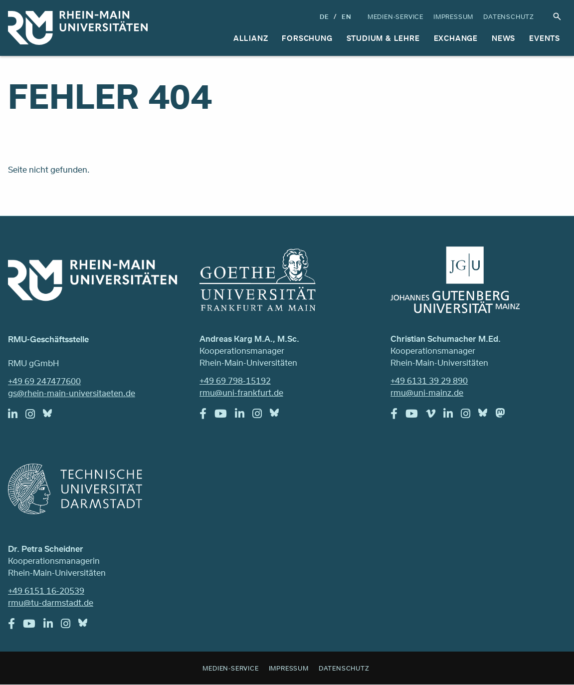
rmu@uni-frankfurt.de (241, 392)
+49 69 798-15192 (235, 380)
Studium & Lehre (383, 38)
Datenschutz (508, 16)
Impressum (453, 16)
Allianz (250, 38)
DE (324, 16)
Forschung (307, 38)
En (347, 16)
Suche (557, 16)
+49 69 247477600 (44, 381)
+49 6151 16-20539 (46, 590)
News (503, 38)
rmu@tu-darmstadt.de (50, 602)
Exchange (456, 38)
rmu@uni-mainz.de (426, 392)
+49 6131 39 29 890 (429, 380)
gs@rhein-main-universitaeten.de (71, 393)
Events (544, 38)
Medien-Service (395, 16)
